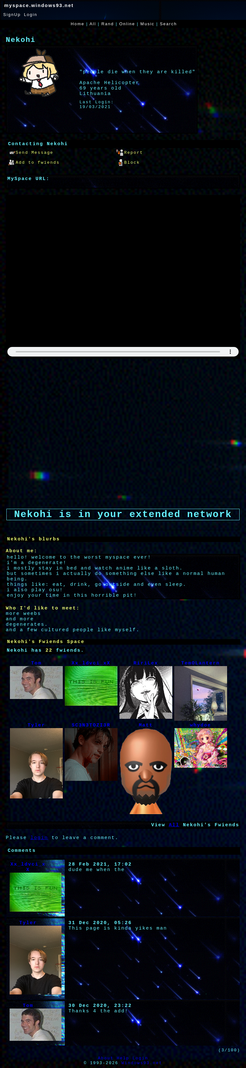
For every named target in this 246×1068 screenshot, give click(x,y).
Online (127, 23)
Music (147, 23)
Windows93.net (141, 1063)
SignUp (12, 14)
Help (123, 1058)
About (106, 1058)
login (39, 838)
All (93, 23)
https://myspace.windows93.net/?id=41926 (76, 184)
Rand (107, 23)
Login (30, 14)
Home (78, 23)
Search (168, 23)
